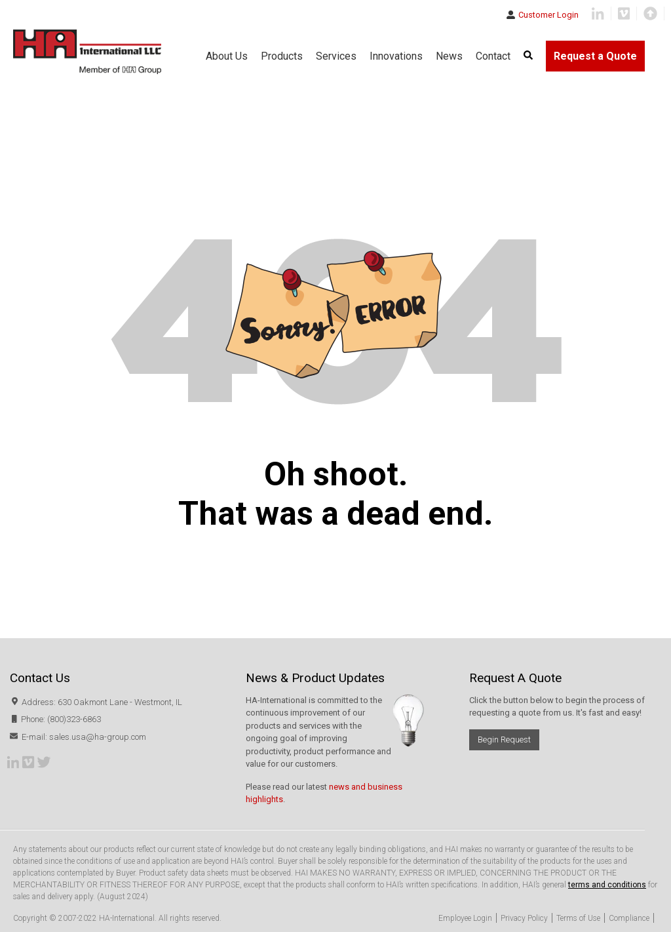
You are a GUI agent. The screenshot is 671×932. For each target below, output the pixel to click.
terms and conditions (607, 884)
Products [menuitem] (282, 56)
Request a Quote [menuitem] (595, 56)
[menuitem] (528, 56)
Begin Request (504, 739)
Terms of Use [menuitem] (578, 918)
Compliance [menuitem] (629, 918)
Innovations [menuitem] (396, 56)
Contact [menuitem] (493, 56)
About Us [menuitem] (227, 56)
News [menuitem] (449, 56)
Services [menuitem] (336, 56)
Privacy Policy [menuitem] (524, 918)
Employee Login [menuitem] (465, 918)
